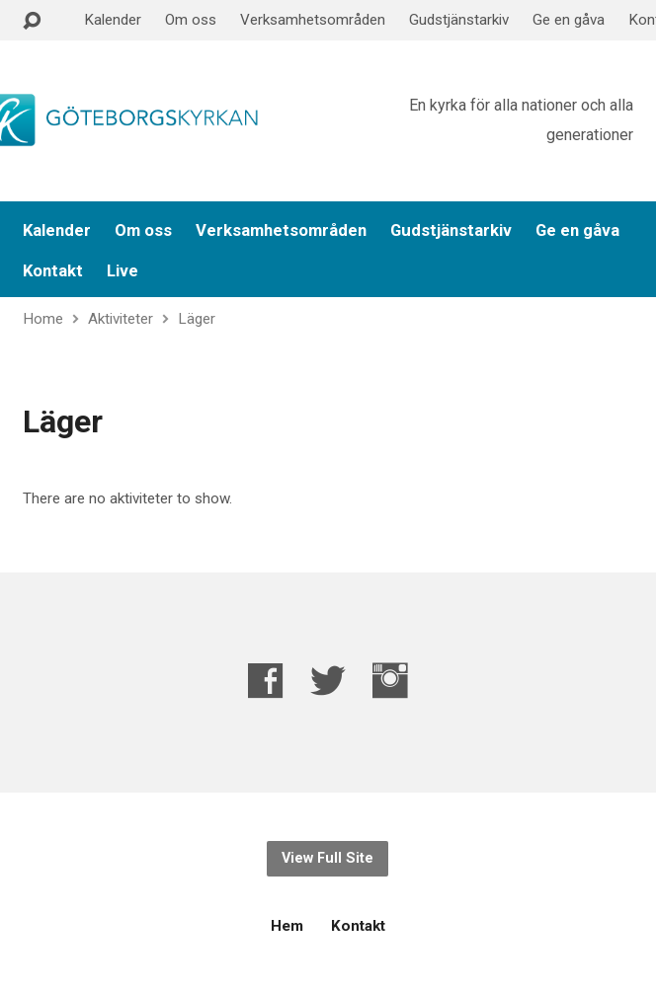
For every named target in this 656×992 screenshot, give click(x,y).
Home (43, 319)
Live (122, 271)
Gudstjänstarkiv (459, 20)
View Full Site (327, 858)
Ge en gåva (569, 20)
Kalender (112, 20)
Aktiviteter (120, 319)
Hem (287, 926)
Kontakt (53, 271)
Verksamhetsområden (312, 20)
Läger (196, 319)
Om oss (190, 20)
